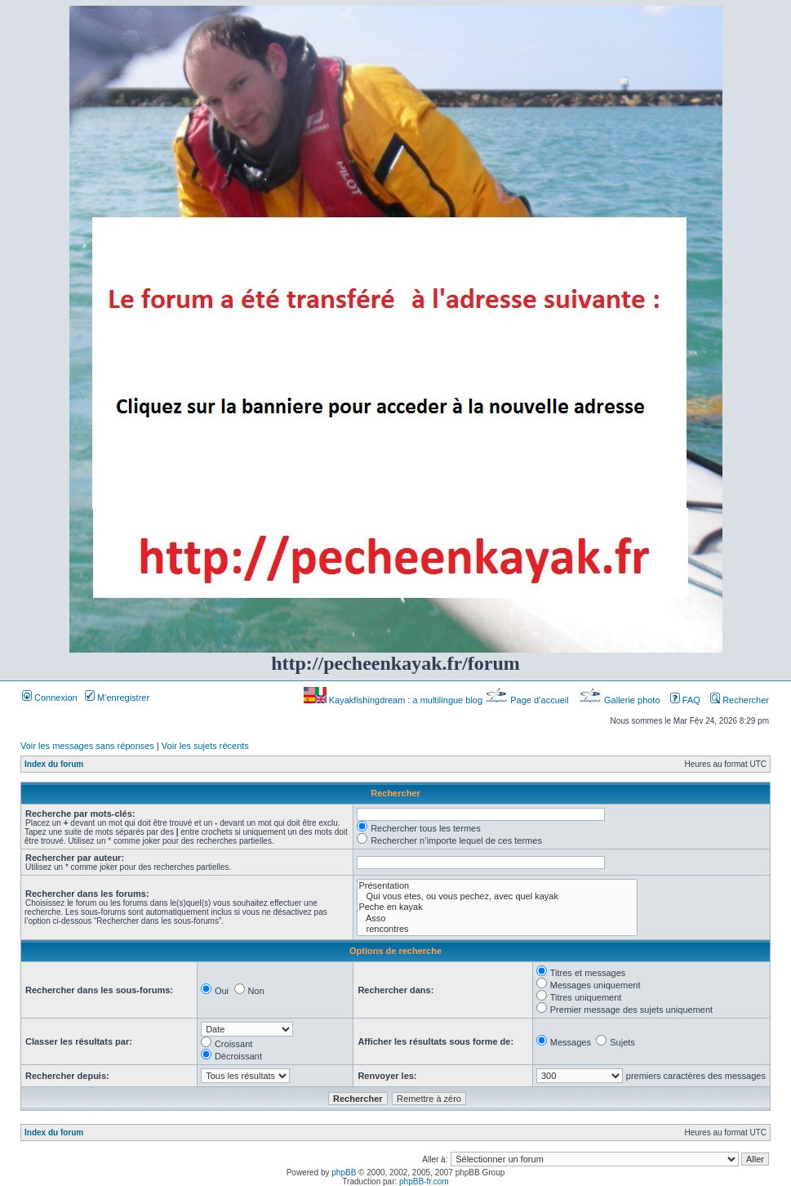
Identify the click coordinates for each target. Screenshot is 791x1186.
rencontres (497, 929)
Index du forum (53, 764)
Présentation (497, 886)
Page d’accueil (528, 700)
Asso (497, 918)
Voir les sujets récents (205, 746)
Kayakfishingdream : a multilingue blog (394, 700)
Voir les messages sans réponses (87, 746)
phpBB (343, 1172)
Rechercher (739, 700)
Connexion (50, 697)
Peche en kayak (497, 907)
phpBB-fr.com (424, 1181)
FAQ (685, 700)
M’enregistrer (117, 697)
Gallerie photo (621, 700)
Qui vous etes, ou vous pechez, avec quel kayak (497, 896)
